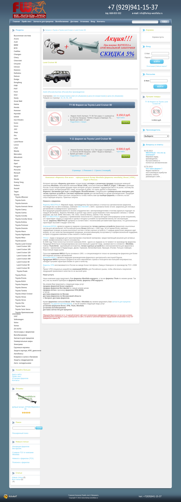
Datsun (17, 76)
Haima (16, 104)
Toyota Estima (21, 222)
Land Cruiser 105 (23, 249)
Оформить (95, 495)
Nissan (16, 160)
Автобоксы (18, 354)
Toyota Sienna (21, 288)
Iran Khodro (18, 120)
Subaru (17, 185)
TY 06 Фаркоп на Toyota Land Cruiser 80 (156, 103)
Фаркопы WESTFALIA (51, 205)
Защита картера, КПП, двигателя (27, 351)
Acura (16, 39)
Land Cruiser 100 (23, 246)
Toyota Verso (20, 300)
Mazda (16, 151)
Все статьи (16, 479)
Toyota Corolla (21, 216)
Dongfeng (18, 82)
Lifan (16, 148)
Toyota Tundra (21, 291)
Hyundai (17, 114)
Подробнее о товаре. (78, 122)
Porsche (17, 170)
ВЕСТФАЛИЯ (83, 207)
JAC (15, 129)
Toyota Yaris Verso (22, 309)
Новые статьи (17, 477)
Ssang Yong (18, 182)
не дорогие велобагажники (61, 304)
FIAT (16, 89)
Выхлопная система (22, 36)
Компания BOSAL (50, 226)
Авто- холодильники (22, 363)
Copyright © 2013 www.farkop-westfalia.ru (83, 498)
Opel (16, 164)
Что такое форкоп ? (154, 169)
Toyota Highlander (22, 235)
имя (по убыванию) (79, 96)
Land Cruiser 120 (23, 253)
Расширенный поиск (20, 433)
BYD (15, 48)
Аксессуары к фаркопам (24, 332)
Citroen (17, 67)
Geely (16, 98)
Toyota (16, 195)
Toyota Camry (20, 210)
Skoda (16, 179)
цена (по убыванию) (115, 96)
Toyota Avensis (21, 203)
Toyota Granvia (21, 228)
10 (61, 98)
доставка (121, 118)
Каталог (48, 30)
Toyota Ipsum (20, 241)
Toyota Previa (20, 278)
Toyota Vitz (19, 303)
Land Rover (18, 142)
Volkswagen (18, 319)
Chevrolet (18, 61)
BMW (16, 45)
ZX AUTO (17, 329)
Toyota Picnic (20, 275)
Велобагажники (61, 22)
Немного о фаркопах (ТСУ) (23, 458)
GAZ (15, 95)
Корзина (150, 30)
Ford (16, 92)
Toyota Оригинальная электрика (22, 313)
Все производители (76, 92)
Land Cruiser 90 (23, 265)
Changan (17, 54)
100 (70, 98)
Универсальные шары (23, 341)
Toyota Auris (20, 200)
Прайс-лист (26, 22)
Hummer (17, 111)
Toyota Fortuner (21, 225)
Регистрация (151, 66)
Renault (17, 173)
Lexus (16, 145)
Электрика (18, 344)
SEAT (16, 176)
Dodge (16, 79)
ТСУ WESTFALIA (52, 217)
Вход (93, 22)
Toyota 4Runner (21, 197)
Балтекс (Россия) (62, 92)
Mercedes (18, 154)
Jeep (16, 132)
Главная (16, 22)
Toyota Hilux (20, 238)
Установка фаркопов (20, 378)
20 (64, 98)
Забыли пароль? (161, 66)
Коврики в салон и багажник (26, 357)
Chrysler (17, 64)
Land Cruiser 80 (23, 262)
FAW (16, 86)
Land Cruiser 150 (23, 256)
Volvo (16, 323)
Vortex (16, 326)
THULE (46, 238)
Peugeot (17, 167)
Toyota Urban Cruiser (24, 294)
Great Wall (18, 101)
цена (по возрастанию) (97, 96)
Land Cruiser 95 (23, 268)
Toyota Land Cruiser (23, 244)
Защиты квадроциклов (23, 360)
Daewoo (17, 70)
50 (67, 98)
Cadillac (17, 51)
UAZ (15, 316)
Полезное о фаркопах (21, 462)
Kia (15, 135)
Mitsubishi (18, 157)
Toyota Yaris (20, 306)
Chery (16, 58)
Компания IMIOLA (50, 258)
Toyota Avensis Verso (24, 206)
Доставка (74, 22)
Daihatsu (17, 73)
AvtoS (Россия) (49, 92)
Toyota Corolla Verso (23, 219)
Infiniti (16, 117)
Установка (84, 22)
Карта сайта (16, 374)
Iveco (16, 126)
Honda (16, 107)
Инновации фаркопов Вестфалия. (20, 448)
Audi (16, 42)
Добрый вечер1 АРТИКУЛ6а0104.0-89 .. (26, 408)
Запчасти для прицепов (43, 22)
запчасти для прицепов (121, 302)
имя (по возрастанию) (61, 96)
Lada (16, 139)
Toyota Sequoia (21, 284)
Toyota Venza (20, 297)
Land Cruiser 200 (23, 259)
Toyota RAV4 (20, 281)
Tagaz (16, 192)
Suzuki (16, 188)
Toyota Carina (20, 213)
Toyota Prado (22, 271)
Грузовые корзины (22, 348)
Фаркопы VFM (48, 265)
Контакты (101, 22)
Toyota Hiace (20, 231)
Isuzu (16, 123)
